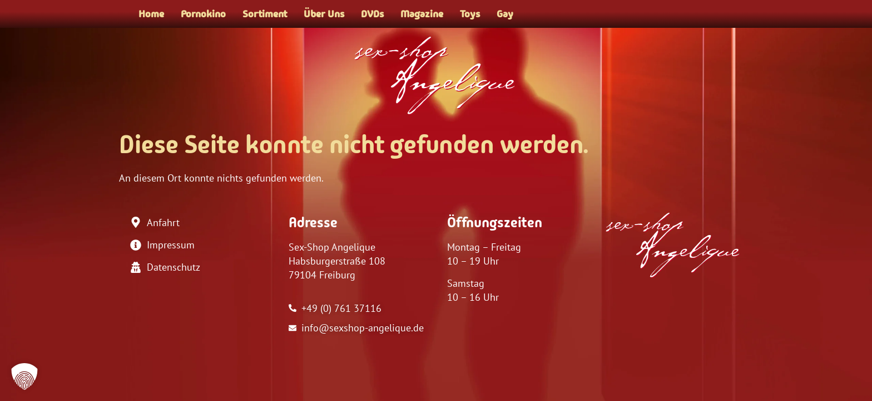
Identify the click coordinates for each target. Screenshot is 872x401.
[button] (24, 376)
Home (151, 14)
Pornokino (203, 14)
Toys (470, 14)
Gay (505, 14)
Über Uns (324, 14)
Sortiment (264, 14)
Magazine (421, 14)
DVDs (372, 14)
